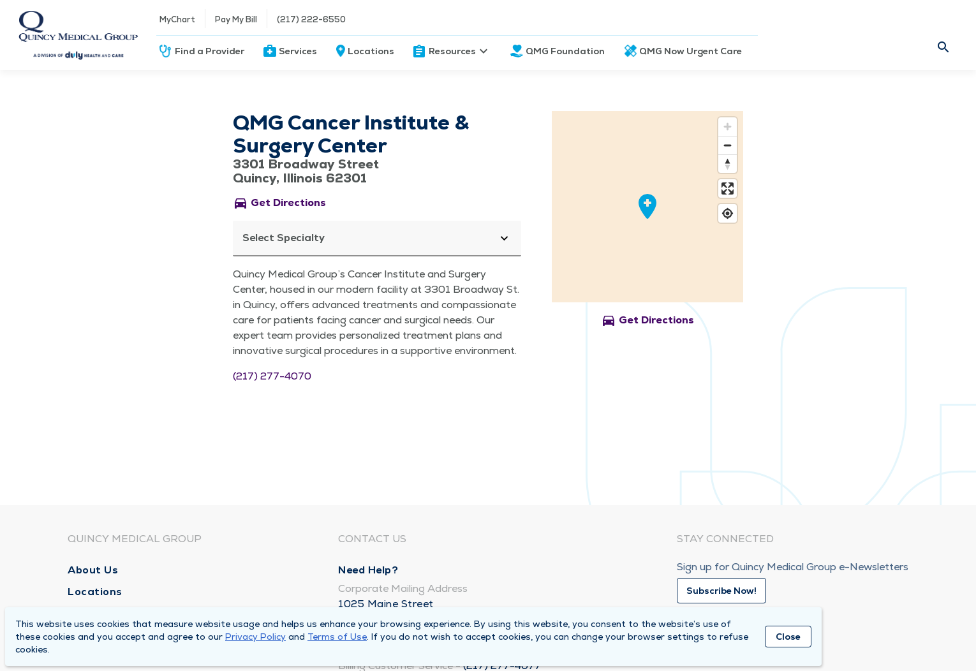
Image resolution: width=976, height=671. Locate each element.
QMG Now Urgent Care (690, 51)
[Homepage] (78, 35)
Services (298, 51)
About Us (93, 570)
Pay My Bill (236, 19)
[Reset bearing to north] (727, 163)
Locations (371, 51)
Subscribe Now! (721, 590)
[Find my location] (727, 213)
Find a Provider (209, 51)
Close (788, 636)
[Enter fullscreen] (727, 188)
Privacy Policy (255, 636)
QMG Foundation (565, 51)
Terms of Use (337, 636)
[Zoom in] (727, 126)
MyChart (177, 19)
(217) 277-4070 (272, 376)
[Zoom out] (727, 145)
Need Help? (368, 570)
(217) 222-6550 (311, 19)
